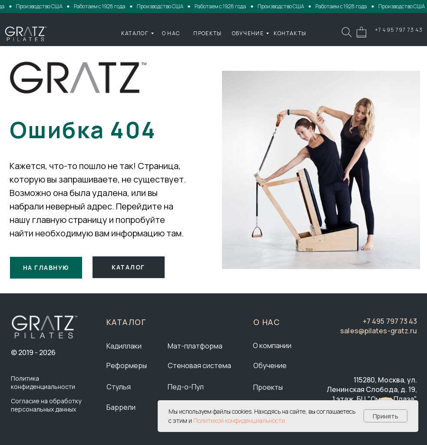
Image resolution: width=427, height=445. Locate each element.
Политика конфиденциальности (43, 382)
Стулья (118, 387)
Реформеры (126, 365)
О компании (272, 345)
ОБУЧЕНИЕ (248, 33)
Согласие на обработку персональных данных (46, 405)
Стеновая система (199, 365)
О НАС (171, 33)
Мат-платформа (195, 346)
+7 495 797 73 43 (399, 29)
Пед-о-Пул (186, 387)
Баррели (121, 407)
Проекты (268, 387)
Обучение (270, 365)
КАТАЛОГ (135, 33)
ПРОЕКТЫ (207, 33)
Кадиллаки (124, 346)
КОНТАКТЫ (290, 33)
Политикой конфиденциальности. (239, 420)
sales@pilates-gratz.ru (378, 330)
